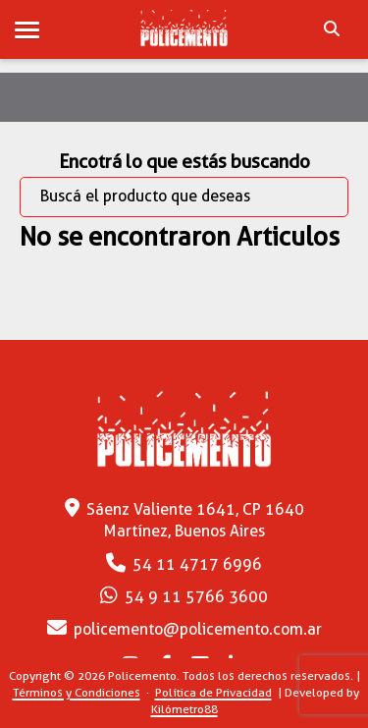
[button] (27, 31)
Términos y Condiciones (76, 692)
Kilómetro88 (184, 708)
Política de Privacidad (213, 692)
